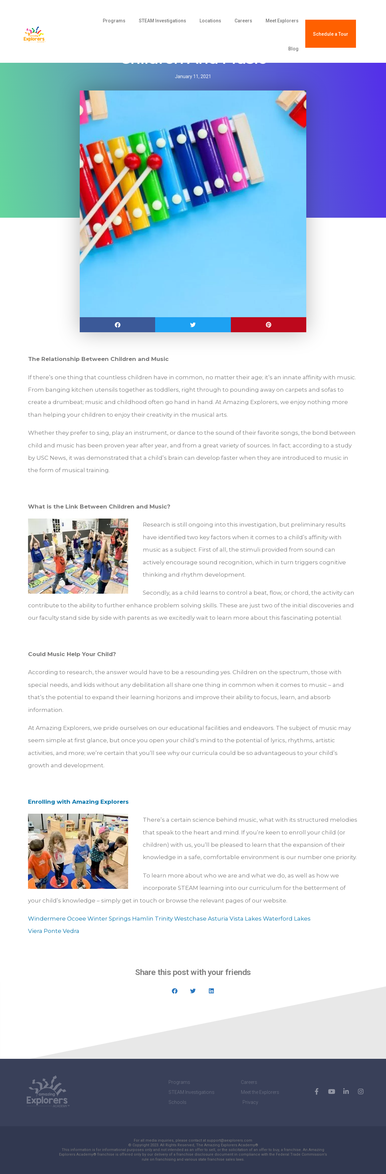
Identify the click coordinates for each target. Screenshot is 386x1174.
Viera (35, 931)
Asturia (218, 918)
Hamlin (142, 918)
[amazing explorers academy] (48, 34)
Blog (293, 48)
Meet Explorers (282, 20)
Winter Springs (109, 918)
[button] (117, 324)
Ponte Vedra (61, 931)
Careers (243, 20)
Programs (114, 20)
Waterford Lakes (287, 918)
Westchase (190, 918)
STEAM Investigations (162, 20)
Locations (210, 20)
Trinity (164, 918)
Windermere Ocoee (57, 918)
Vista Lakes (246, 918)
